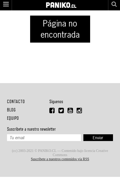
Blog (11, 109)
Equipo (13, 118)
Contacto (16, 101)
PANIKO (58, 2)
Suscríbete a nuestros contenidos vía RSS (60, 159)
